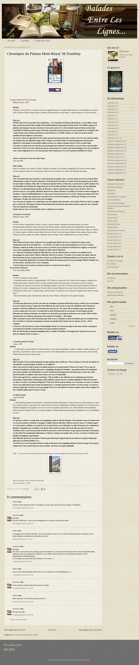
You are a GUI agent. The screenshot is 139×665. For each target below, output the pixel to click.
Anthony (113, 315)
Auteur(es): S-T (112, 131)
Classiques (111, 193)
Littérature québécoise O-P (116, 163)
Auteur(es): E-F (112, 109)
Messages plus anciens (90, 630)
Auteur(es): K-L (112, 119)
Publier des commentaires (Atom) (26, 635)
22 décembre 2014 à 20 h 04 (23, 615)
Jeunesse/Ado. (112, 214)
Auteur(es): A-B (112, 103)
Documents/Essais (114, 200)
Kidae (15, 502)
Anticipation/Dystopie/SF (116, 184)
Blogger (87, 660)
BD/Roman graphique (115, 187)
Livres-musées (112, 218)
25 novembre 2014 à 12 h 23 (23, 524)
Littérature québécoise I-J (116, 154)
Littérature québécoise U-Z (116, 173)
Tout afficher (131, 326)
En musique (111, 264)
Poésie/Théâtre (112, 227)
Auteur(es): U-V (112, 135)
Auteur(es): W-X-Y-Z (114, 138)
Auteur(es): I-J (112, 116)
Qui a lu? (110, 281)
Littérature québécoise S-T (116, 170)
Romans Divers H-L (114, 240)
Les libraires (111, 278)
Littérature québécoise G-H (117, 151)
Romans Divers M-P (114, 243)
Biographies (111, 190)
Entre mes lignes (113, 267)
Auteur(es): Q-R (113, 128)
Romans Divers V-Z (114, 250)
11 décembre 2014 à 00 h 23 (23, 575)
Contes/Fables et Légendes (117, 197)
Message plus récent (14, 630)
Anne (112, 311)
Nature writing (112, 221)
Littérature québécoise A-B (116, 141)
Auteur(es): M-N (113, 122)
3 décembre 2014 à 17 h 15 (22, 539)
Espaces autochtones (115, 292)
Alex (111, 306)
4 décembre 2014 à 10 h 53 (22, 561)
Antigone (113, 319)
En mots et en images (115, 261)
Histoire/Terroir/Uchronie (116, 211)
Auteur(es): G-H (113, 112)
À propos (24, 40)
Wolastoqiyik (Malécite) (115, 295)
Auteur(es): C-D (112, 106)
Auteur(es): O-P (112, 125)
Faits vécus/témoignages (116, 203)
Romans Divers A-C (114, 234)
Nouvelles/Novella (113, 224)
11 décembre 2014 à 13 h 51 (23, 588)
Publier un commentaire (18, 620)
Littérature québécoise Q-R (117, 167)
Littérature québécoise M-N (117, 160)
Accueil (11, 40)
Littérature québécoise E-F (116, 147)
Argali (112, 323)
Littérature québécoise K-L (116, 157)
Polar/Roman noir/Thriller (116, 230)
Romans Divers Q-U (114, 246)
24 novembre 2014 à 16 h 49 (23, 508)
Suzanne (16, 515)
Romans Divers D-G (114, 237)
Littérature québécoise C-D (116, 144)
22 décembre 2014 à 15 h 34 (23, 602)
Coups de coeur (42, 40)
